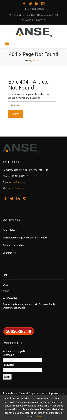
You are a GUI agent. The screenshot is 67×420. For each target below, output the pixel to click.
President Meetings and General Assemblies (26, 237)
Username (8, 355)
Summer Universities (13, 245)
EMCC (6, 291)
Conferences (9, 252)
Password (8, 364)
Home (28, 60)
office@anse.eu (17, 182)
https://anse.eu (16, 188)
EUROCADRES (10, 297)
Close (39, 416)
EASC (5, 284)
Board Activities (11, 230)
